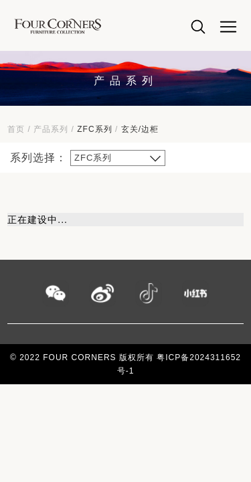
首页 (16, 129)
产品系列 (50, 129)
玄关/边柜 (140, 129)
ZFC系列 (94, 129)
